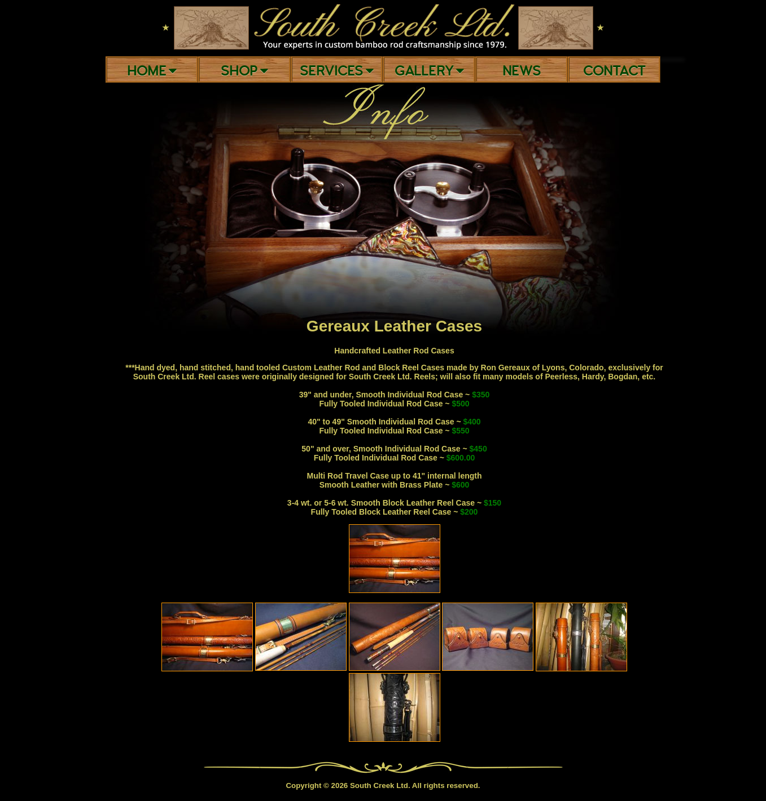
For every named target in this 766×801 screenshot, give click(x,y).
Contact (614, 71)
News (521, 71)
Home (152, 71)
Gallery (429, 71)
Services (337, 71)
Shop (244, 71)
